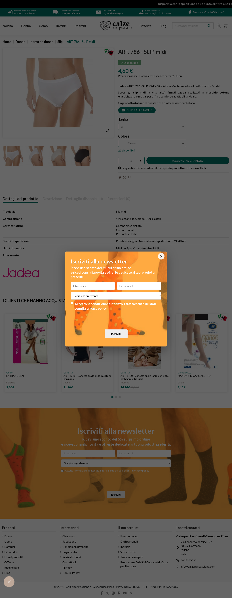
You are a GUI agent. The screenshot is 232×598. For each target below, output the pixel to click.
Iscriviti (116, 333)
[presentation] (116, 320)
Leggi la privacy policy (91, 308)
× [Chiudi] (161, 256)
